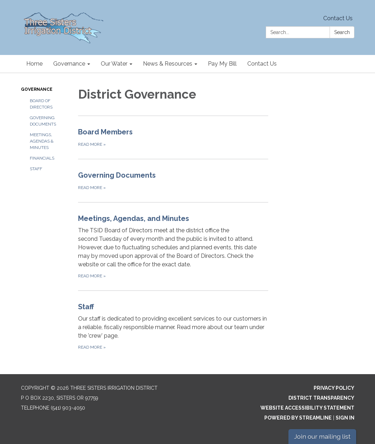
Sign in (345, 418)
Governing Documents (43, 121)
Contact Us (338, 18)
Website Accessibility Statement (307, 408)
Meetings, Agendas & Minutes (42, 141)
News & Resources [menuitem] (167, 63)
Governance (37, 89)
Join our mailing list (322, 436)
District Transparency (321, 398)
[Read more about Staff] (173, 326)
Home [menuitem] (34, 63)
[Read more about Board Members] (173, 137)
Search (342, 32)
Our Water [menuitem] (114, 63)
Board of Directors (41, 104)
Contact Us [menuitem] (262, 63)
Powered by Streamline (298, 418)
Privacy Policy (334, 388)
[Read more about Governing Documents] (173, 180)
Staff (36, 168)
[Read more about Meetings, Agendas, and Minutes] (173, 246)
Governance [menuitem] (69, 63)
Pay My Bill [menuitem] (222, 63)
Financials (42, 158)
